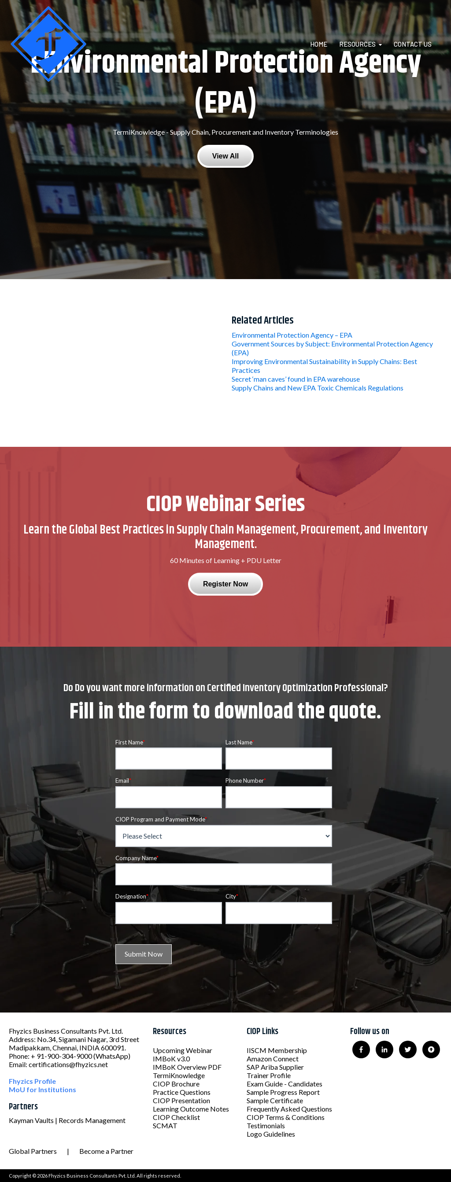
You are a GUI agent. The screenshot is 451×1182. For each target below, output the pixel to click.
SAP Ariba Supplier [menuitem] (275, 1067)
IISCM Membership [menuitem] (277, 1050)
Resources (357, 44)
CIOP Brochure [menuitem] (176, 1083)
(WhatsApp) (111, 1056)
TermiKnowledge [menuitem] (179, 1075)
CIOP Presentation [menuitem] (181, 1100)
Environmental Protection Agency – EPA (292, 335)
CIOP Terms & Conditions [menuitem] (286, 1117)
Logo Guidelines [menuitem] (271, 1134)
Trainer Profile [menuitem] (269, 1075)
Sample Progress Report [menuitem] (283, 1092)
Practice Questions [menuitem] (182, 1092)
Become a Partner (106, 1151)
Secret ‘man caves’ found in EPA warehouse (296, 379)
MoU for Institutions (42, 1089)
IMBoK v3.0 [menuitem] (171, 1058)
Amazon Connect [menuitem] (273, 1058)
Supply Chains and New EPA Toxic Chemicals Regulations (317, 387)
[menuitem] (324, 44)
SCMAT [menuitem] (165, 1125)
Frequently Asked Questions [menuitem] (289, 1109)
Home (318, 44)
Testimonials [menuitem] (266, 1125)
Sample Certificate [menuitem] (275, 1100)
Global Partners (33, 1151)
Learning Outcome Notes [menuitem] (191, 1109)
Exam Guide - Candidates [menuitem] (284, 1083)
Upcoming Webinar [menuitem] (182, 1050)
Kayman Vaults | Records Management (67, 1120)
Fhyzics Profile (32, 1081)
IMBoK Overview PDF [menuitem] (187, 1067)
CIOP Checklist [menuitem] (176, 1117)
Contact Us (413, 44)
